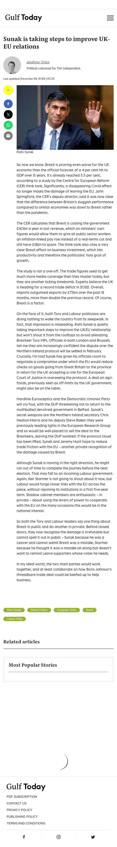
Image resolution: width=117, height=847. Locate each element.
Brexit (89, 610)
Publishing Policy (22, 816)
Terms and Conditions (26, 823)
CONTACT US (17, 803)
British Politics (39, 610)
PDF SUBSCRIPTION (22, 796)
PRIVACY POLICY (19, 810)
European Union (67, 610)
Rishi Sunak (14, 610)
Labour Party (14, 619)
